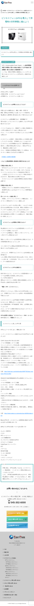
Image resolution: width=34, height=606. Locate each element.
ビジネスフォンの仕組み (10, 558)
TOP (5, 549)
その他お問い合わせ (13, 525)
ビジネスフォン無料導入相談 (16, 513)
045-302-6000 (17, 502)
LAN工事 (6, 555)
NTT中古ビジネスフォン (11, 562)
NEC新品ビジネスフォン (12, 575)
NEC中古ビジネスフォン (12, 573)
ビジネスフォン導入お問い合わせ (12, 580)
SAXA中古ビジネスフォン (12, 567)
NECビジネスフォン (10, 571)
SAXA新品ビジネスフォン (12, 569)
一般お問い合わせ (8, 586)
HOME (4, 10)
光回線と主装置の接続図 (8, 156)
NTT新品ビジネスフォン (11, 563)
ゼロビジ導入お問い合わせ (15, 519)
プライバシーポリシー (9, 592)
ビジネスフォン (11, 10)
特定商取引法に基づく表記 (10, 594)
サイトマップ (7, 597)
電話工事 (6, 552)
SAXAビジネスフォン (10, 565)
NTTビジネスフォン (10, 560)
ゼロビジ (7, 577)
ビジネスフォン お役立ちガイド (23, 10)
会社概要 (6, 589)
